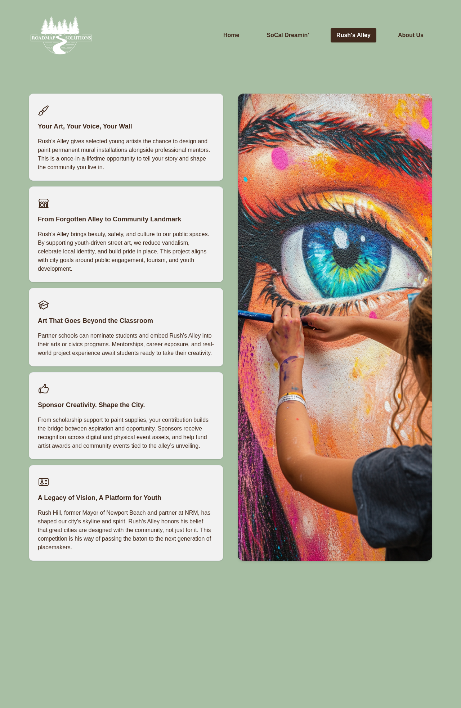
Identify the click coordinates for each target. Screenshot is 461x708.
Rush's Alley (353, 35)
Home (231, 35)
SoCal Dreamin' (288, 35)
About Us (411, 35)
